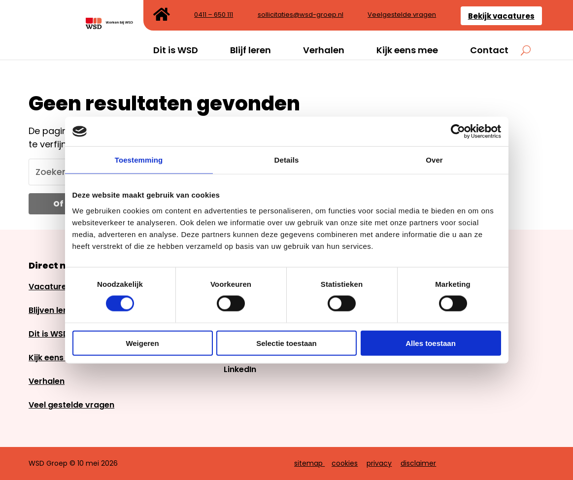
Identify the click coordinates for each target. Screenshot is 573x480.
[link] (458, 131)
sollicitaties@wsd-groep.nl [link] (300, 15)
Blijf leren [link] (250, 50)
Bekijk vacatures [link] (501, 16)
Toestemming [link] (139, 160)
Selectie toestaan (286, 343)
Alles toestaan (430, 343)
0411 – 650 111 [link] (213, 15)
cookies (345, 463)
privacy (379, 463)
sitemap (308, 463)
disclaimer (418, 463)
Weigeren (142, 343)
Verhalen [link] (323, 50)
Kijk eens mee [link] (407, 50)
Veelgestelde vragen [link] (402, 15)
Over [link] (434, 160)
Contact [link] (489, 50)
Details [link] (286, 160)
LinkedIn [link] (240, 369)
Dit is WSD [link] (175, 50)
